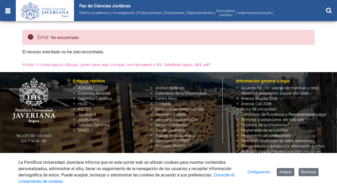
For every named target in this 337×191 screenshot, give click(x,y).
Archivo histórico (169, 88)
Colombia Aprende (94, 93)
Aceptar (285, 172)
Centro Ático (166, 99)
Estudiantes (174, 13)
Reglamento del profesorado (265, 136)
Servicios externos (171, 125)
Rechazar (308, 172)
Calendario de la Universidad (180, 93)
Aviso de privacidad (258, 109)
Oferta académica (94, 13)
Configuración (258, 172)
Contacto (163, 104)
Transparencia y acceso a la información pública (282, 146)
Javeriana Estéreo (170, 115)
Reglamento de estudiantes (265, 130)
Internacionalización (255, 13)
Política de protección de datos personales (278, 141)
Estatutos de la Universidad (265, 125)
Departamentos (200, 13)
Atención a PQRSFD (172, 141)
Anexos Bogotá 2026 (259, 99)
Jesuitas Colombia (94, 125)
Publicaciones (150, 13)
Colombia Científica (95, 99)
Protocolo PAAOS (170, 146)
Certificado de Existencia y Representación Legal (283, 115)
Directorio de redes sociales (179, 109)
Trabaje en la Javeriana (175, 136)
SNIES (83, 130)
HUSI (82, 104)
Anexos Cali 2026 (256, 104)
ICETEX (84, 109)
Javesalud (87, 115)
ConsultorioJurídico (225, 13)
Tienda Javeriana (170, 130)
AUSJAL (85, 88)
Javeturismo (88, 120)
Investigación (124, 13)
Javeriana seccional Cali (176, 120)
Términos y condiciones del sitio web (272, 120)
